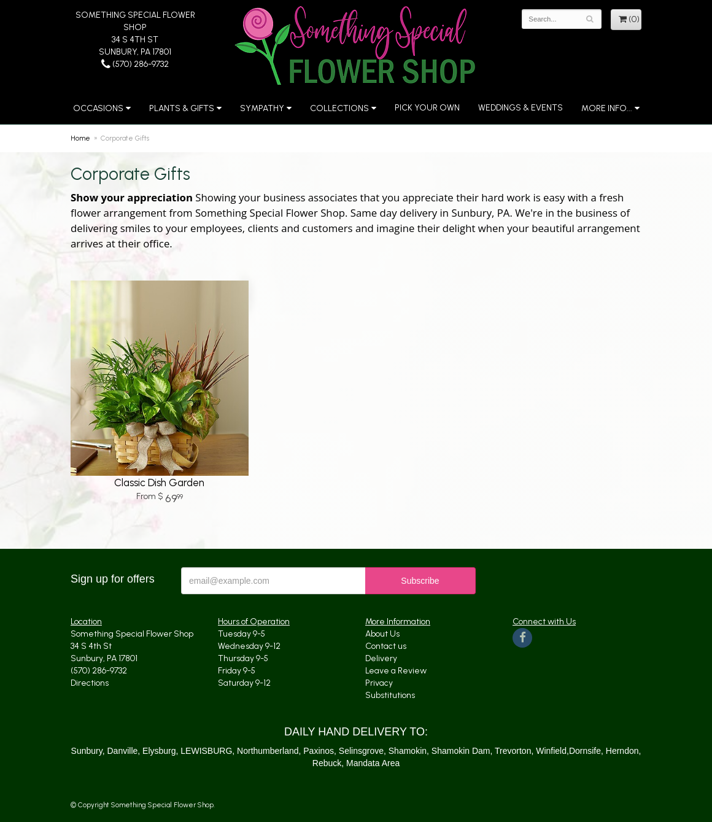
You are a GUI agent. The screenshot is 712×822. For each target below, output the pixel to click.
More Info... (606, 108)
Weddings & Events (520, 108)
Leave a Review (396, 670)
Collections (339, 108)
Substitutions (390, 695)
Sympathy (262, 108)
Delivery (381, 658)
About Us (382, 634)
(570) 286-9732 (135, 64)
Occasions (98, 108)
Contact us (385, 646)
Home (80, 138)
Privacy (379, 683)
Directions (90, 683)
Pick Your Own (427, 108)
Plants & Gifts (181, 108)
